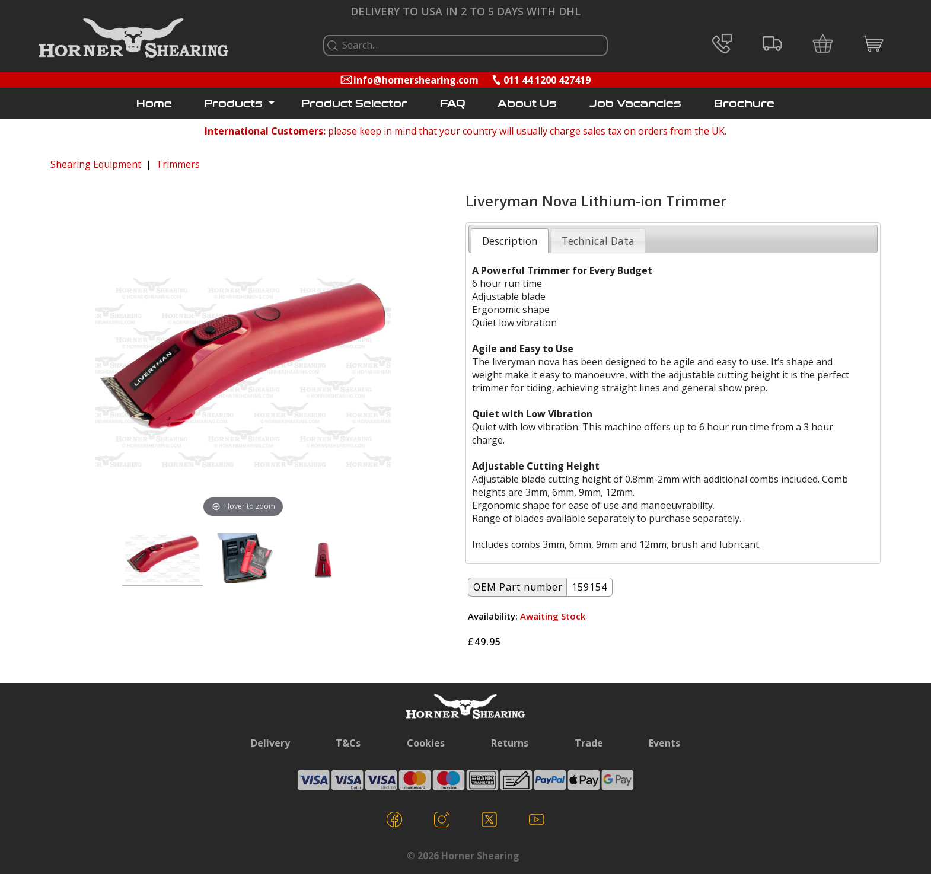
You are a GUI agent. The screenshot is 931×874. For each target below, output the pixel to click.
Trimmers (178, 164)
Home (154, 103)
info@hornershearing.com (416, 80)
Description (510, 241)
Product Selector (354, 103)
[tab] (510, 240)
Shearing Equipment (95, 164)
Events (664, 742)
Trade (589, 742)
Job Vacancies (635, 103)
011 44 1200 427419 (547, 80)
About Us (527, 103)
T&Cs (348, 742)
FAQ (453, 103)
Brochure (744, 103)
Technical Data (598, 241)
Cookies (426, 742)
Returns (509, 742)
